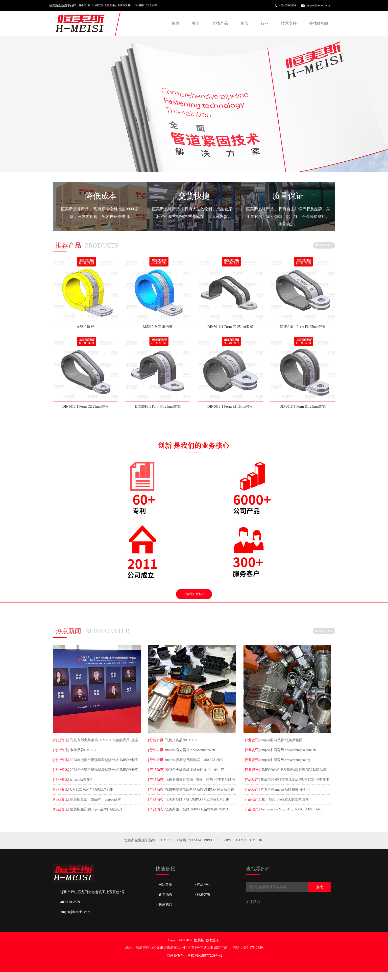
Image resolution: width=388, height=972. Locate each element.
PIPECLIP (211, 840)
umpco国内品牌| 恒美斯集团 (281, 740)
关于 (196, 23)
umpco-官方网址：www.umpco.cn (189, 750)
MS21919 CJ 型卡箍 (157, 327)
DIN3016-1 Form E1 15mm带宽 (230, 406)
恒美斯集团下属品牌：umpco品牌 (95, 799)
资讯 (244, 23)
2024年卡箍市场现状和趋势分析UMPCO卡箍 (103, 770)
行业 (264, 23)
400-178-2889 (287, 5)
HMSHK (256, 840)
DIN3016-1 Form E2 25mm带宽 (302, 327)
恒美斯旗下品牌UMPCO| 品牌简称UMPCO (196, 809)
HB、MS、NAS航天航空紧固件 (284, 799)
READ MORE (324, 245)
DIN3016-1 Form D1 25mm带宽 (303, 406)
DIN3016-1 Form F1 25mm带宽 (158, 406)
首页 (175, 23)
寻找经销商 (319, 23)
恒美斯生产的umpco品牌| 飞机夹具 (95, 809)
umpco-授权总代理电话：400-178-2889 (193, 760)
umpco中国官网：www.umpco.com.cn (288, 750)
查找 (319, 887)
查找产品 (220, 23)
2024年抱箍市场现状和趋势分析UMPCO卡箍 (103, 760)
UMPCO (167, 840)
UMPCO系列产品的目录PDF (91, 789)
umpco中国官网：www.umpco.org (285, 760)
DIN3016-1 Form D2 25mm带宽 (85, 406)
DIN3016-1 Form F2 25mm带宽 (230, 327)
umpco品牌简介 (81, 780)
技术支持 (289, 23)
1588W (226, 840)
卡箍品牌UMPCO (82, 750)
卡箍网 (181, 840)
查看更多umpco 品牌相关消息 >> (285, 789)
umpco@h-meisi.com (318, 5)
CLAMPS (240, 840)
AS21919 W (85, 327)
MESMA (195, 840)
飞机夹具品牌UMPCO (181, 740)
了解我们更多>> (194, 594)
